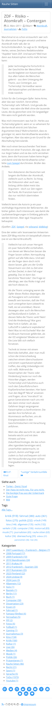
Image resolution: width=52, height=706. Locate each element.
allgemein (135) (25, 524)
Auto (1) (10, 586)
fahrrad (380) (26, 516)
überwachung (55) (26, 536)
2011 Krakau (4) (14, 563)
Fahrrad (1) (12, 610)
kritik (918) (11, 516)
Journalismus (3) (14, 633)
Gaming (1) (11, 630)
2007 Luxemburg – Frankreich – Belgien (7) (28, 550)
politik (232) (26, 520)
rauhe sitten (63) (41, 532)
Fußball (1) (11, 627)
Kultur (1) (11, 643)
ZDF (14, 226)
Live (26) (10, 647)
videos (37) (42, 536)
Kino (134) (11, 637)
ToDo (24, 29)
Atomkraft (42, 25)
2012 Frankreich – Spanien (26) (22, 566)
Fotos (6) (10, 623)
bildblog (43, 226)
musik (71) (7, 532)
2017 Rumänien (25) (16, 570)
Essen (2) (10, 607)
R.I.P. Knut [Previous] (7, 473)
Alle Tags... (7, 509)
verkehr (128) (9, 528)
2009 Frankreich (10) (16, 556)
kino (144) (11, 524)
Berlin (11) (11, 593)
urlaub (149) (40, 520)
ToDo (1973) (12, 677)
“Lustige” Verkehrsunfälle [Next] (34, 473)
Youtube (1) (12, 680)
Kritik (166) (11, 640)
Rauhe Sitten (10, 4)
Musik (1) (10, 653)
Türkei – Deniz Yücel (16, 486)
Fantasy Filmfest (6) (16, 613)
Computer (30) (13, 600)
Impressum (28, 704)
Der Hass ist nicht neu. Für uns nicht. (25, 489)
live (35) (33, 540)
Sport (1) (10, 670)
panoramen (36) (22, 540)
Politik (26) (11, 657)
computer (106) (25, 528)
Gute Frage (12, 496)
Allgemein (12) (13, 583)
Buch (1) (10, 596)
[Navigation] (46, 4)
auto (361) (41, 516)
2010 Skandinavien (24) (18, 560)
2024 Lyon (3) (13, 580)
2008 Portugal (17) (15, 553)
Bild (8, 499)
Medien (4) (11, 650)
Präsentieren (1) (14, 660)
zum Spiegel (13, 163)
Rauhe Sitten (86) (15, 663)
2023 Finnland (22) (15, 573)
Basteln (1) (11, 590)
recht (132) (40, 524)
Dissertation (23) (14, 603)
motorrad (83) (42, 528)
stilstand (33, 226)
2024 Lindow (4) (14, 576)
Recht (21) (11, 667)
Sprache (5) (12, 673)
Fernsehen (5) (13, 617)
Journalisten (10, 29)
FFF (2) (9, 620)
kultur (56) (10, 536)
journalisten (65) (22, 532)
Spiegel (20, 226)
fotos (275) (12, 520)
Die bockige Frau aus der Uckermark (25, 493)
